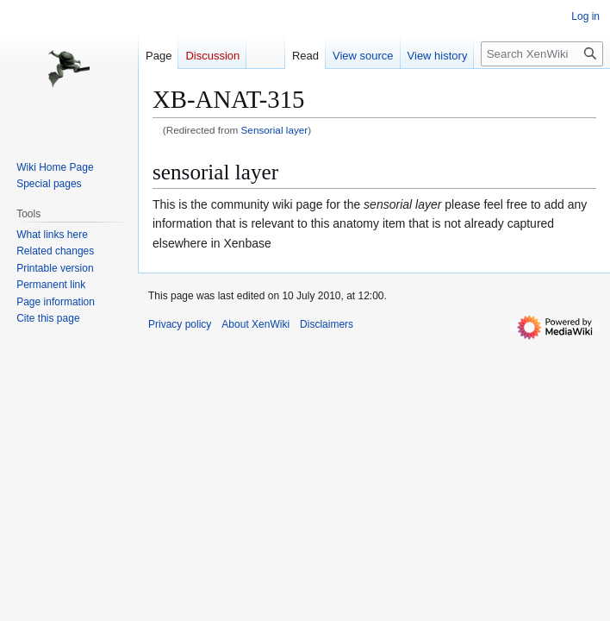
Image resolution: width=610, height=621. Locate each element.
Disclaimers (326, 324)
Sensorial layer (274, 129)
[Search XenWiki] (542, 53)
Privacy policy (179, 324)
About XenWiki (255, 324)
